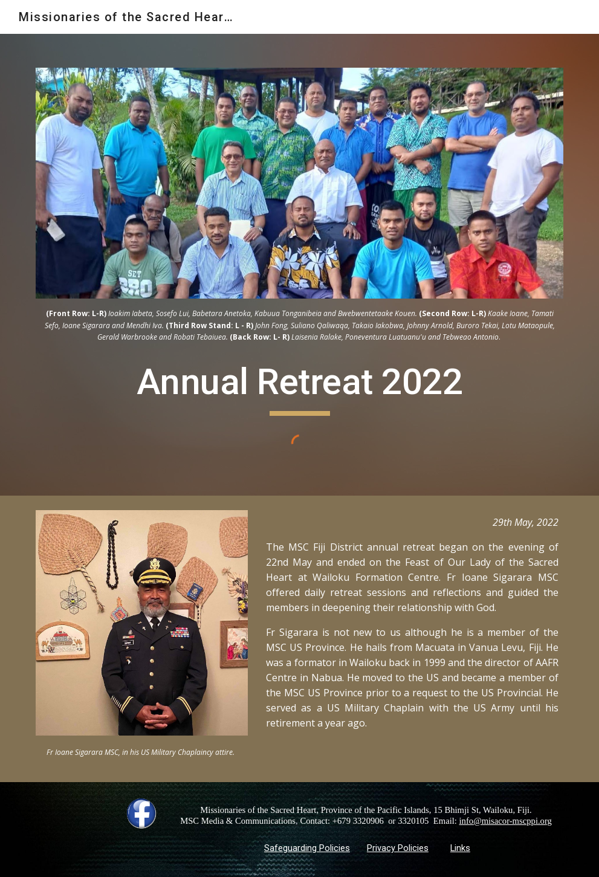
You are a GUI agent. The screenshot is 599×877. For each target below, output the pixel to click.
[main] (299, 325)
